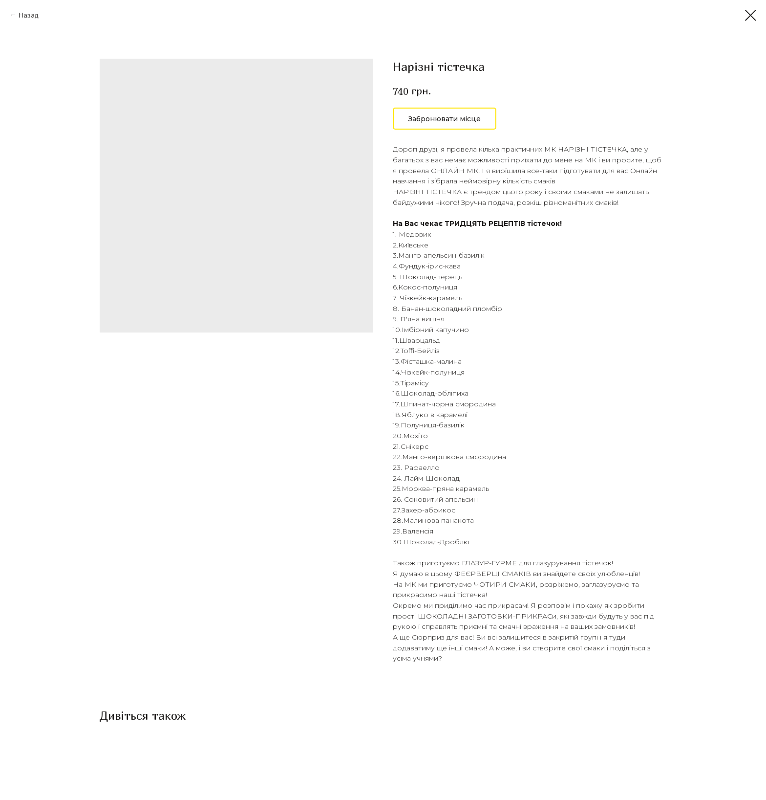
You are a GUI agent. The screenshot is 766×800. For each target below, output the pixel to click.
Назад (29, 15)
